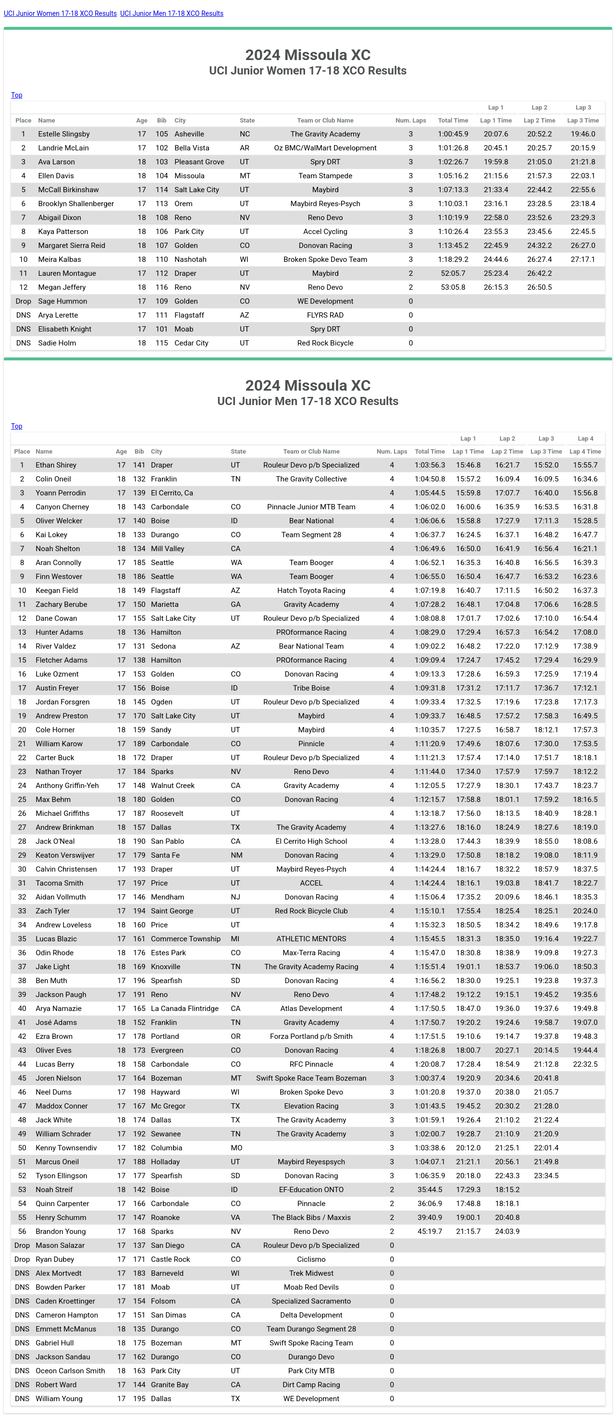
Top (17, 95)
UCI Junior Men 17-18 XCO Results (171, 13)
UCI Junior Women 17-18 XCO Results (60, 13)
